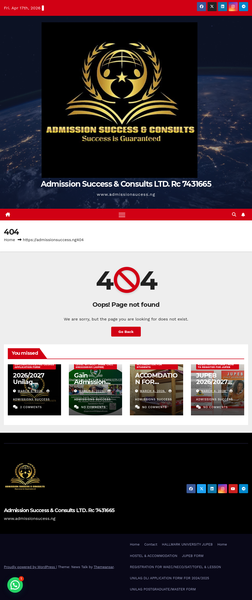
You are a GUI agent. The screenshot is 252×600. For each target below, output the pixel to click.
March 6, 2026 (31, 391)
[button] (234, 214)
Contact (150, 544)
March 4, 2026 (153, 391)
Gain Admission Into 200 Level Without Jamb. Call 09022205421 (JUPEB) (94, 364)
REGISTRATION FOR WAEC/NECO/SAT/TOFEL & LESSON (175, 567)
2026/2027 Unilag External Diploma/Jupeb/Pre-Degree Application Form (34, 364)
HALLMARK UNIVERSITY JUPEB (187, 544)
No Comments (93, 407)
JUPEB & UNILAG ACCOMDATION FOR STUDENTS (149, 364)
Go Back (126, 332)
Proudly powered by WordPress (30, 567)
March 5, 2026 (92, 391)
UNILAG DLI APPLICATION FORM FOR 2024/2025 (169, 578)
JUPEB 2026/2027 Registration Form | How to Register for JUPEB (216, 364)
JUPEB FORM (192, 556)
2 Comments (31, 407)
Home (9, 240)
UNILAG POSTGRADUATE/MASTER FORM (163, 589)
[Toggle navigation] (122, 215)
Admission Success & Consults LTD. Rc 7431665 (126, 184)
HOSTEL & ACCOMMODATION (153, 556)
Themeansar (104, 567)
